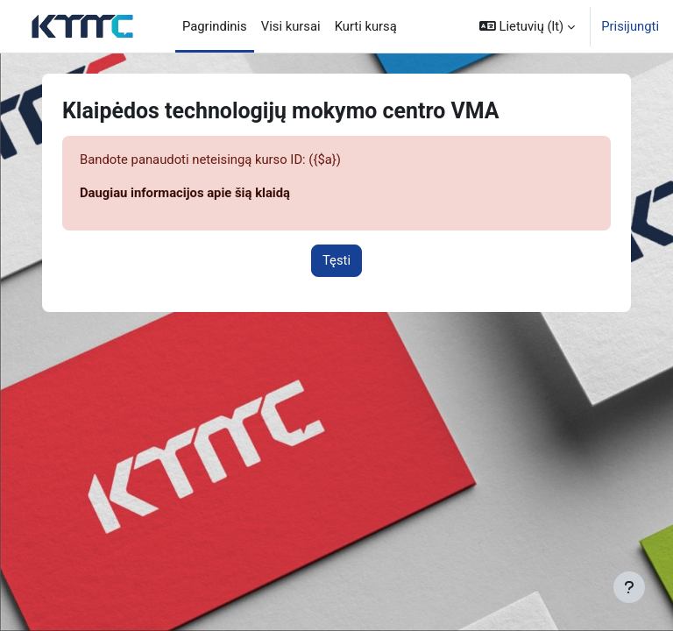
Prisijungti (630, 26)
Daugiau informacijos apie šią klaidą (185, 193)
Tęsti (336, 260)
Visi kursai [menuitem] (291, 26)
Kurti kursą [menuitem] (366, 26)
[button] (527, 26)
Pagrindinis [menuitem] (214, 26)
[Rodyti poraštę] (629, 587)
